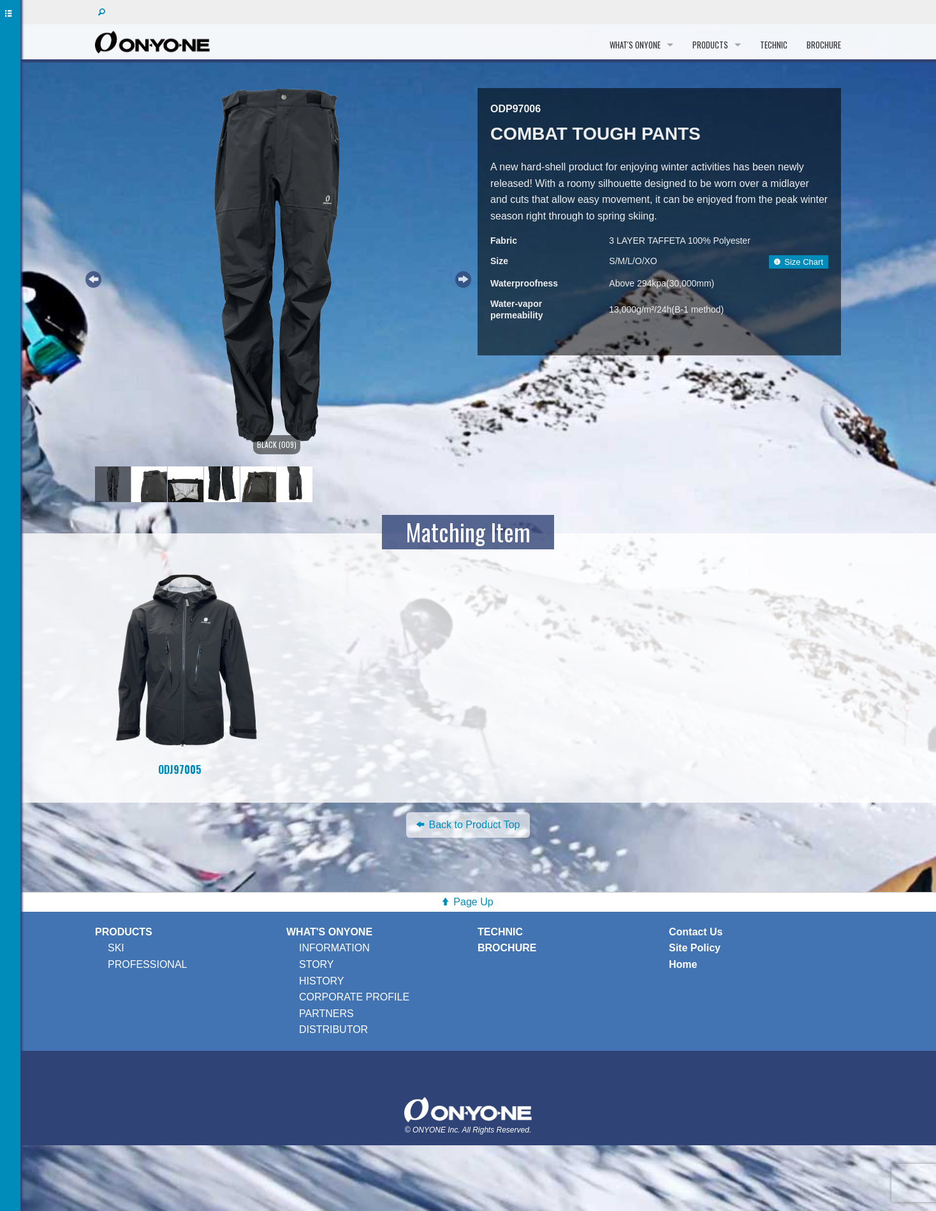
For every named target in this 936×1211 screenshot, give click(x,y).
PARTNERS (326, 1013)
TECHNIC (773, 44)
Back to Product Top (468, 824)
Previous (91, 277)
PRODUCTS (710, 44)
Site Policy (694, 947)
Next (461, 277)
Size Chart (798, 262)
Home (683, 964)
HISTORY (321, 981)
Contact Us (695, 931)
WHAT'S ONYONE (635, 44)
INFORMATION (334, 947)
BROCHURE (824, 44)
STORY (316, 964)
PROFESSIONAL (147, 964)
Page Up (473, 901)
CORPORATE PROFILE (354, 997)
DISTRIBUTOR (333, 1029)
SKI (116, 947)
